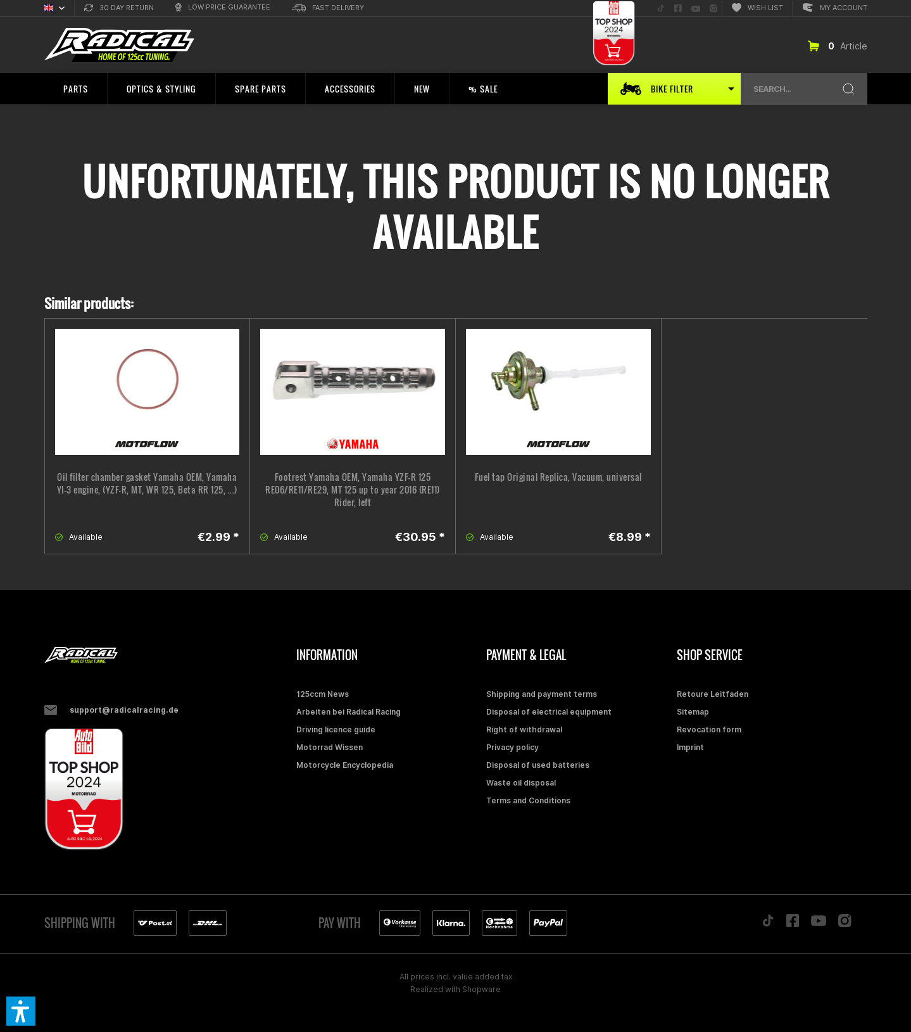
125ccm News (322, 694)
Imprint (690, 747)
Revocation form (709, 729)
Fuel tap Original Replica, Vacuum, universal (558, 477)
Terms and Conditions (528, 800)
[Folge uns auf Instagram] (713, 8)
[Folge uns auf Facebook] (678, 8)
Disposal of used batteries (537, 765)
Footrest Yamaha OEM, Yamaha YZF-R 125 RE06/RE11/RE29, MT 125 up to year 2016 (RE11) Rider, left (352, 490)
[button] (20, 1011)
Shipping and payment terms (541, 694)
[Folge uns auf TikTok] (661, 8)
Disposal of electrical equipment (549, 712)
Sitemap (693, 712)
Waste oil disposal (521, 782)
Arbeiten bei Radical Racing (348, 712)
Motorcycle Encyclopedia (344, 765)
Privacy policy (512, 747)
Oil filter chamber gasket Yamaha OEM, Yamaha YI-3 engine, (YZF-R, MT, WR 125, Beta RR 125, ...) (147, 483)
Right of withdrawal (524, 729)
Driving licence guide (335, 729)
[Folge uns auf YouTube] (695, 8)
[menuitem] (119, 8)
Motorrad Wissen (329, 747)
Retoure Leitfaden (712, 694)
